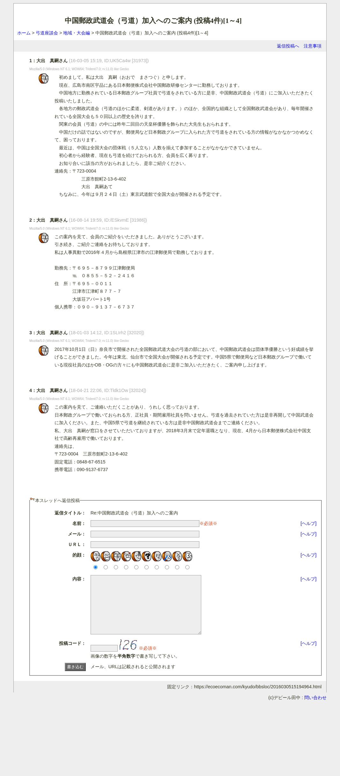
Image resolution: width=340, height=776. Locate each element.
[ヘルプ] (308, 523)
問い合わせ (315, 709)
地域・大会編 (76, 32)
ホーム (24, 32)
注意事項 (313, 45)
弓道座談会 (47, 32)
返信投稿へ (288, 45)
